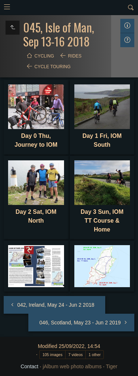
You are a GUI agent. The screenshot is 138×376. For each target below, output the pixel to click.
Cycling (44, 56)
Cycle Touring (53, 66)
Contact (29, 366)
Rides (75, 56)
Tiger (111, 366)
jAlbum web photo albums (72, 366)
